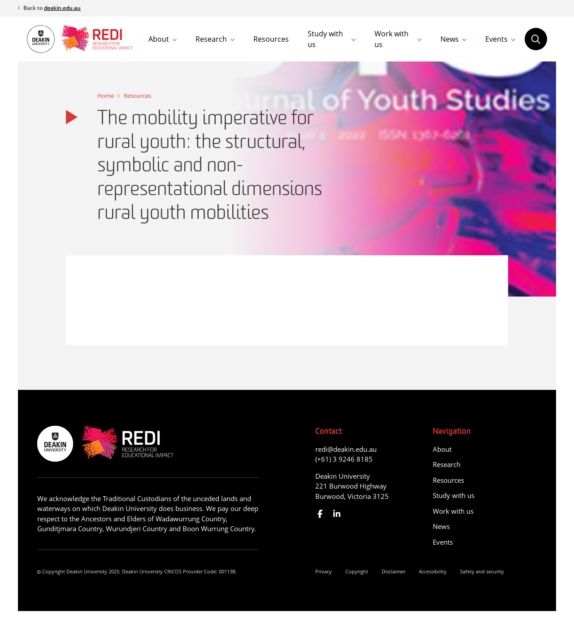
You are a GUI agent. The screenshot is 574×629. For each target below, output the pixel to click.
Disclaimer (393, 571)
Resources (271, 39)
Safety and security (482, 571)
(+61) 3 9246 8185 (344, 458)
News (449, 39)
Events (496, 39)
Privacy (323, 571)
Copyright (356, 571)
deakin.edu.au (62, 8)
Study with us (325, 39)
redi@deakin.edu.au (346, 449)
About (158, 39)
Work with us (391, 39)
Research (211, 39)
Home (105, 96)
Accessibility (433, 571)
